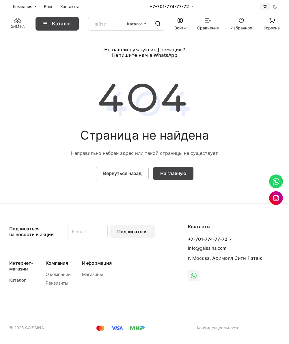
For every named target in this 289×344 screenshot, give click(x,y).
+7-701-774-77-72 (169, 6)
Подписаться (132, 231)
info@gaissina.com (207, 248)
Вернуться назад (122, 173)
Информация (97, 263)
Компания (57, 263)
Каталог (17, 280)
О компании (58, 274)
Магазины (92, 274)
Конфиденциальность (218, 327)
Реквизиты (57, 283)
